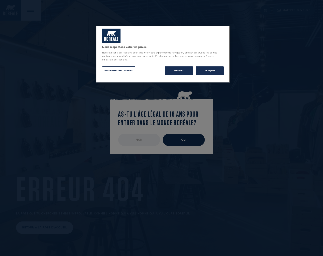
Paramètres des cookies (118, 70)
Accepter (210, 70)
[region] (163, 54)
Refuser (178, 70)
